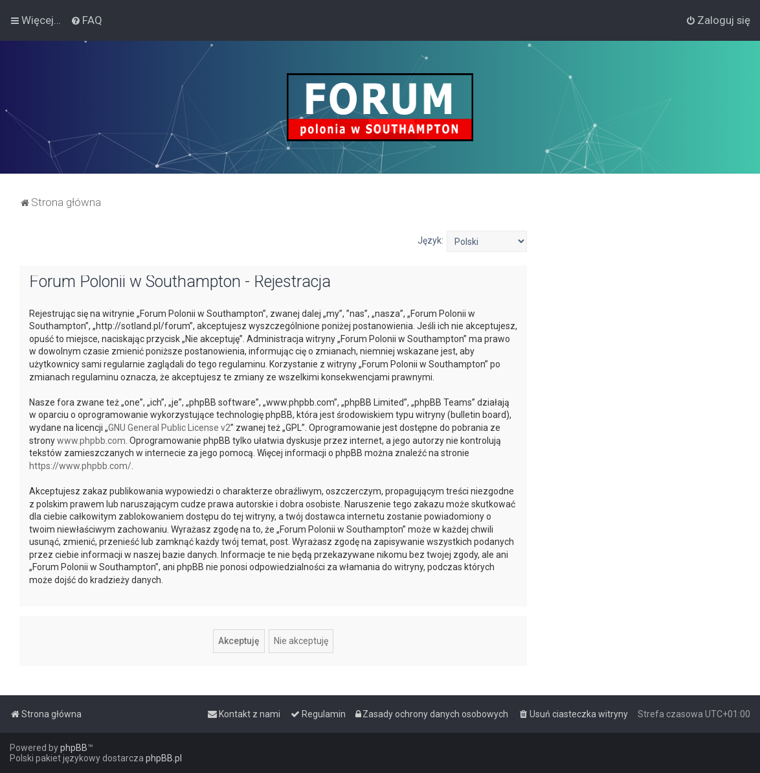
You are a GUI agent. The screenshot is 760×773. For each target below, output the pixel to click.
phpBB (73, 748)
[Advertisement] (643, 312)
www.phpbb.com (91, 440)
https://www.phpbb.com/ (80, 466)
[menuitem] (86, 20)
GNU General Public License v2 (169, 427)
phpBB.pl (164, 758)
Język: (430, 240)
